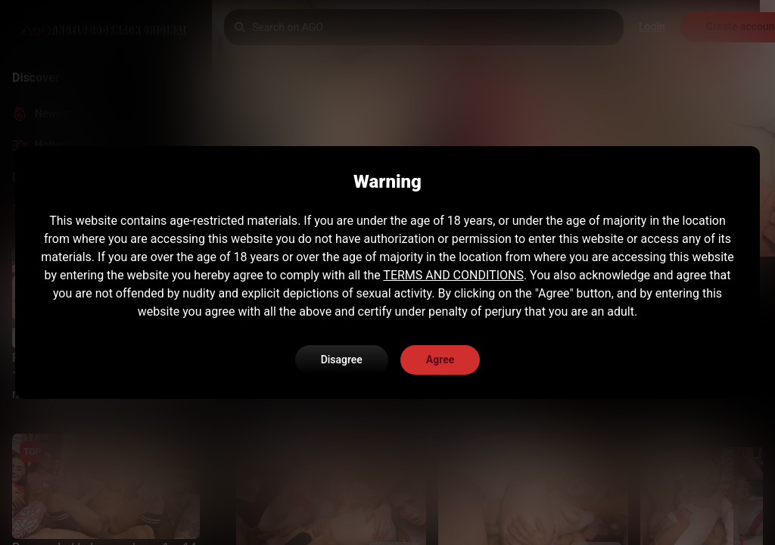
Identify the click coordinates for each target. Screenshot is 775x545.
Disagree (342, 359)
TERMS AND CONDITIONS (453, 275)
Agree (440, 359)
